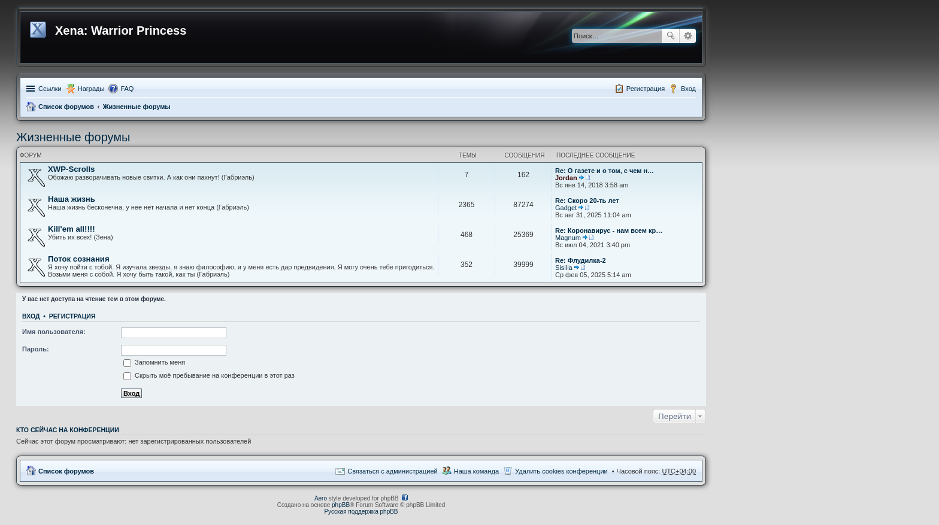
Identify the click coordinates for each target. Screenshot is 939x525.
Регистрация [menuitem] (645, 88)
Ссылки (50, 88)
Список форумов (66, 106)
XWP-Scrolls (71, 169)
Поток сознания (79, 258)
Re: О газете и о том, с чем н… (604, 170)
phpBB (341, 505)
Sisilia (564, 267)
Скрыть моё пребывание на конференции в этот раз (209, 375)
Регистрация (72, 316)
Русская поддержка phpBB (361, 511)
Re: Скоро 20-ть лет (587, 200)
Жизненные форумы (137, 106)
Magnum (568, 237)
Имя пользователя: (54, 331)
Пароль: (35, 349)
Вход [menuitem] (688, 88)
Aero (320, 498)
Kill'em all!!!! (71, 228)
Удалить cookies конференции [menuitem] (561, 471)
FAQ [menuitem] (127, 88)
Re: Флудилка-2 (580, 260)
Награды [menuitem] (91, 88)
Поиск (671, 36)
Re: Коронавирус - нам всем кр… (608, 230)
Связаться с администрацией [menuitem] (392, 471)
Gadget (566, 207)
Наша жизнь (71, 199)
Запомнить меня (154, 362)
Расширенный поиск (688, 36)
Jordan (566, 177)
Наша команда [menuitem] (476, 471)
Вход (31, 316)
